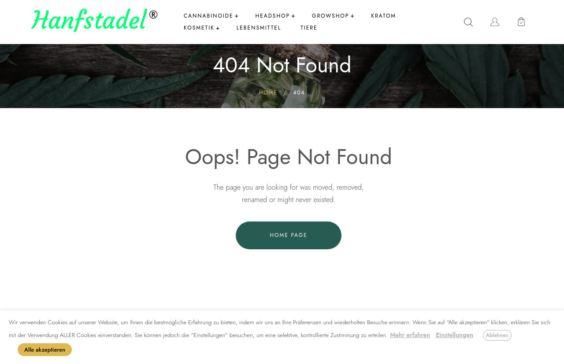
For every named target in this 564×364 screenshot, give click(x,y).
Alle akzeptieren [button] (44, 349)
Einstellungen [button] (454, 334)
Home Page (288, 235)
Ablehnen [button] (497, 335)
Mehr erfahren (410, 334)
